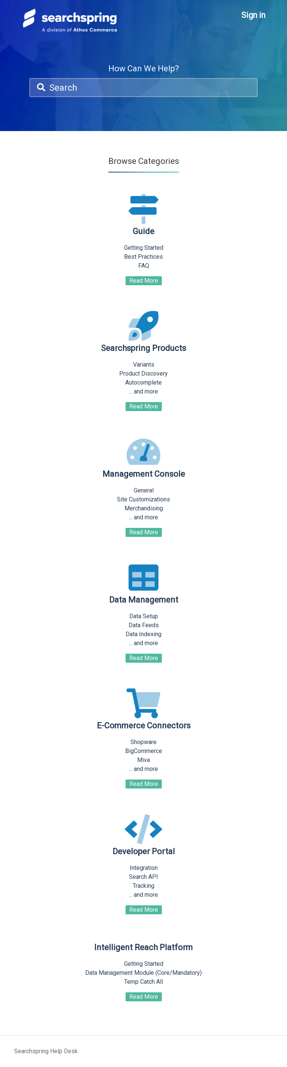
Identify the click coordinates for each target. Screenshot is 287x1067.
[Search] (143, 87)
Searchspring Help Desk (46, 1051)
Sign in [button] (253, 15)
